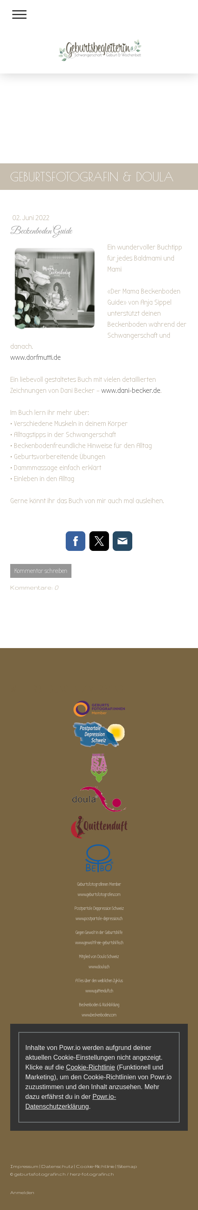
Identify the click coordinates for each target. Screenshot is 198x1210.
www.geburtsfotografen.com (99, 894)
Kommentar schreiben (40, 571)
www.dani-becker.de (130, 390)
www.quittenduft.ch (99, 991)
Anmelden (22, 1192)
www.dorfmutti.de (35, 357)
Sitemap (127, 1166)
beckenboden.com (103, 1015)
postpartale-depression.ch (103, 918)
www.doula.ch (99, 966)
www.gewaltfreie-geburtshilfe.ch (99, 942)
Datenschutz (57, 1166)
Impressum (24, 1166)
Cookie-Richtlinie (90, 1067)
